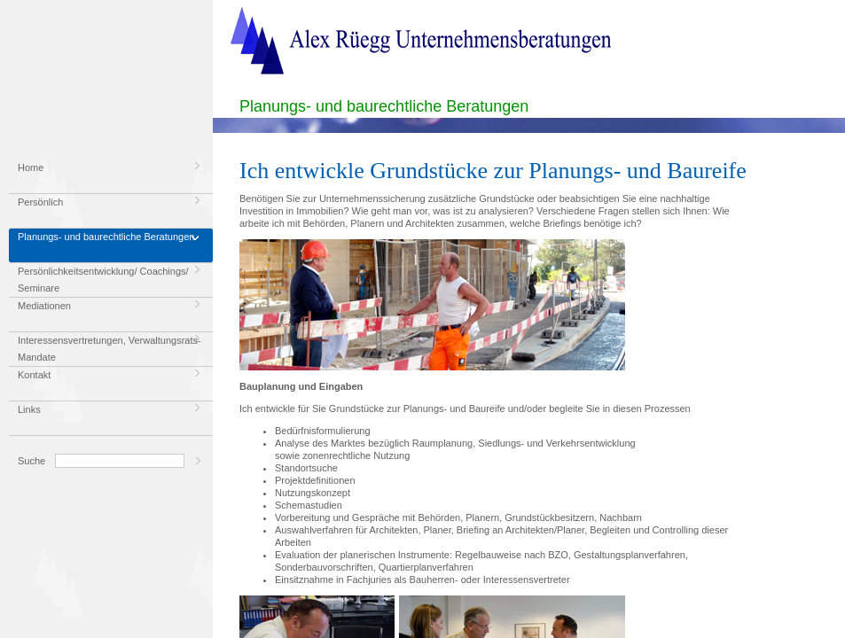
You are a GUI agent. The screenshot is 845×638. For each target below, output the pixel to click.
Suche (31, 460)
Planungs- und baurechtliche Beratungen (106, 236)
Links (29, 409)
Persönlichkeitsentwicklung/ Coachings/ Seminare (103, 279)
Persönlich (40, 202)
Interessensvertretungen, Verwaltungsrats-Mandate (109, 348)
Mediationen (44, 305)
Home (30, 167)
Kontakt (34, 375)
